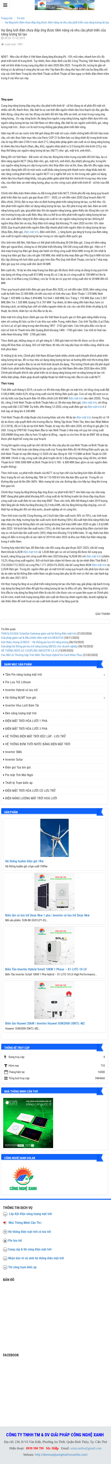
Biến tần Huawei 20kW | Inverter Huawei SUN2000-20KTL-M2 (45, 1023)
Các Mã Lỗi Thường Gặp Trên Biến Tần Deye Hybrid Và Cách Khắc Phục (41, 655)
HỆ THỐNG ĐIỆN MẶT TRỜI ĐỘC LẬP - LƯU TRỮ (34, 736)
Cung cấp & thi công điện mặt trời (30, 1249)
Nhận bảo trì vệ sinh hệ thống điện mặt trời (36, 1258)
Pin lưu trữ (15, 1240)
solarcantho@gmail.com (86, 1448)
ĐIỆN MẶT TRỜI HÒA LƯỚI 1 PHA (25, 721)
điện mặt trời (31, 232)
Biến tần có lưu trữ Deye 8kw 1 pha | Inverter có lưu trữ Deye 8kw (47, 915)
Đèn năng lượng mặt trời (20, 713)
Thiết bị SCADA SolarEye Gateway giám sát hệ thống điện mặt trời (38, 633)
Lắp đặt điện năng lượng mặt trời (27, 1214)
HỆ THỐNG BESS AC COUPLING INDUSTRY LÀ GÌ (29, 650)
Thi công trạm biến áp (22, 1267)
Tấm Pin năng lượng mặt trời (22, 674)
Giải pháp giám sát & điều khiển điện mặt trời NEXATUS (32, 638)
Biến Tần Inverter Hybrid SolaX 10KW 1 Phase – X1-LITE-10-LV (46, 969)
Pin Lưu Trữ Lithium (17, 682)
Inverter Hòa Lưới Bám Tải (21, 705)
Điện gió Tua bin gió (17, 767)
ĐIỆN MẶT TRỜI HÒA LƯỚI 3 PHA (25, 729)
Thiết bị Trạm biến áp (18, 783)
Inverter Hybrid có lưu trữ (20, 690)
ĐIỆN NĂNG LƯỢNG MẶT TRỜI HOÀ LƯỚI (30, 798)
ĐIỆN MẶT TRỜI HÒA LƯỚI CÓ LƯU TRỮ (29, 791)
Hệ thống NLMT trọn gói (19, 698)
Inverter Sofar (13, 759)
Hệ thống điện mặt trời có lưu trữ (29, 1232)
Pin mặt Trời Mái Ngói (18, 775)
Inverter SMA (12, 752)
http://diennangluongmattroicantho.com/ (61, 1455)
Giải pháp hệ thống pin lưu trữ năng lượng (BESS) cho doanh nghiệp (39, 646)
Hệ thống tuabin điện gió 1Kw (24, 861)
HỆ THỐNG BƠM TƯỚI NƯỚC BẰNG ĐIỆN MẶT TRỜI (36, 744)
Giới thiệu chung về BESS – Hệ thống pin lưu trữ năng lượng (34, 642)
